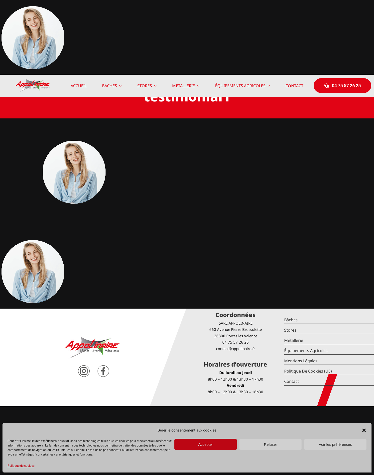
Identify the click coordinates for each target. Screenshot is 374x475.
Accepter (205, 444)
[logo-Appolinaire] (32, 80)
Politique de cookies (20, 466)
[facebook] (103, 367)
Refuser (270, 444)
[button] (364, 430)
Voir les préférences (335, 444)
